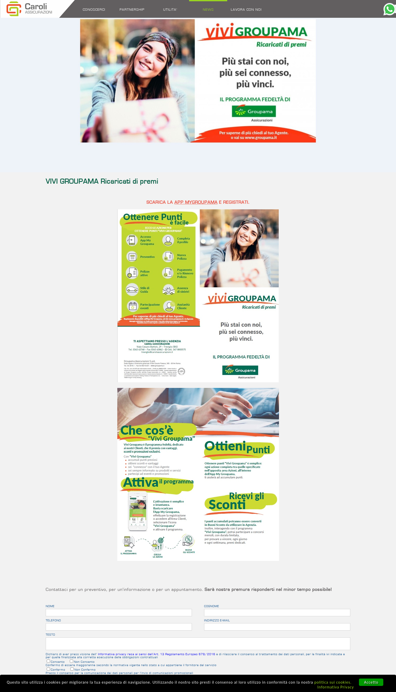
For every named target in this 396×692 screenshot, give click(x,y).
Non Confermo (85, 669)
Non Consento (84, 661)
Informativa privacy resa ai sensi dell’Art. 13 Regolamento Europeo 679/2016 (156, 654)
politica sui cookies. (333, 682)
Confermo (58, 669)
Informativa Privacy (335, 687)
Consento (58, 661)
